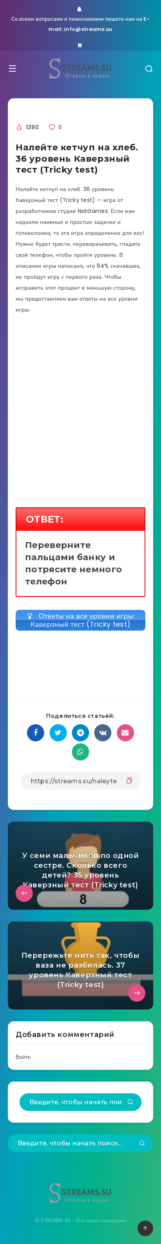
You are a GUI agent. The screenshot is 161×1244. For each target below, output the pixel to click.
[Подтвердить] (130, 1102)
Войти (23, 1057)
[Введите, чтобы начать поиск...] (80, 1102)
